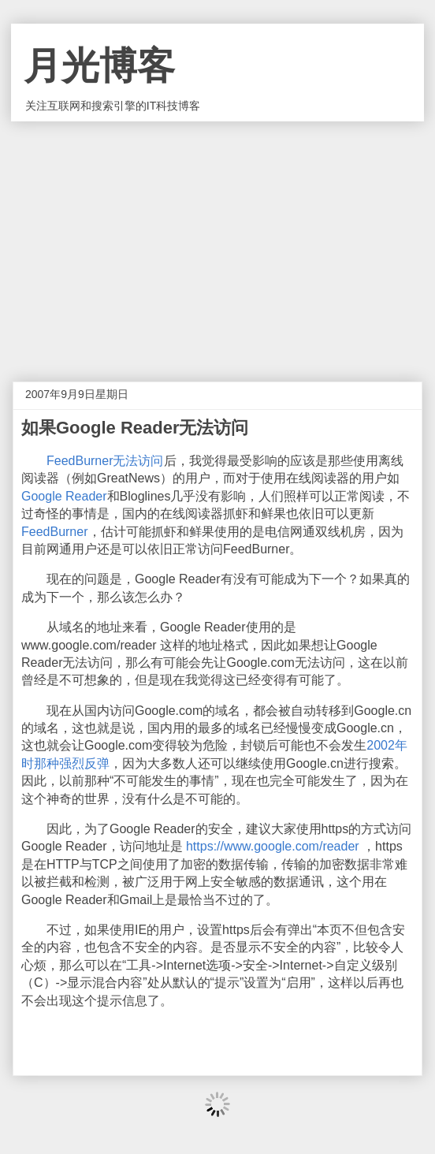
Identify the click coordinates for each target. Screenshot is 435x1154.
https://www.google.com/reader (272, 846)
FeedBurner (54, 531)
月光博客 (99, 66)
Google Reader (64, 496)
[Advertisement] (217, 239)
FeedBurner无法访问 (105, 460)
